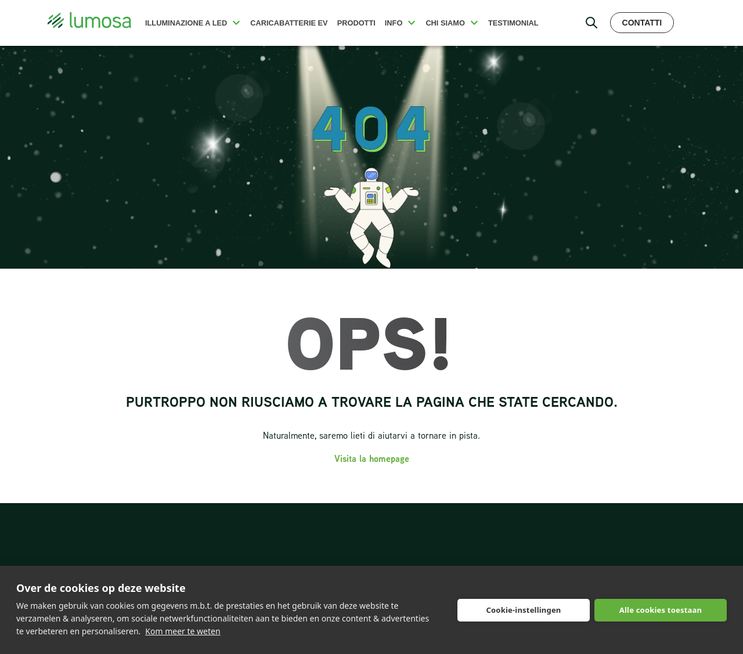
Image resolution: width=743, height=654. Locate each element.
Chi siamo (445, 23)
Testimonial (513, 23)
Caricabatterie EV (288, 23)
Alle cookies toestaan (660, 610)
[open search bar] (591, 23)
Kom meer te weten (182, 631)
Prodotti (356, 23)
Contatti (642, 22)
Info (394, 23)
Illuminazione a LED (186, 23)
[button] (236, 23)
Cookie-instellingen (523, 610)
